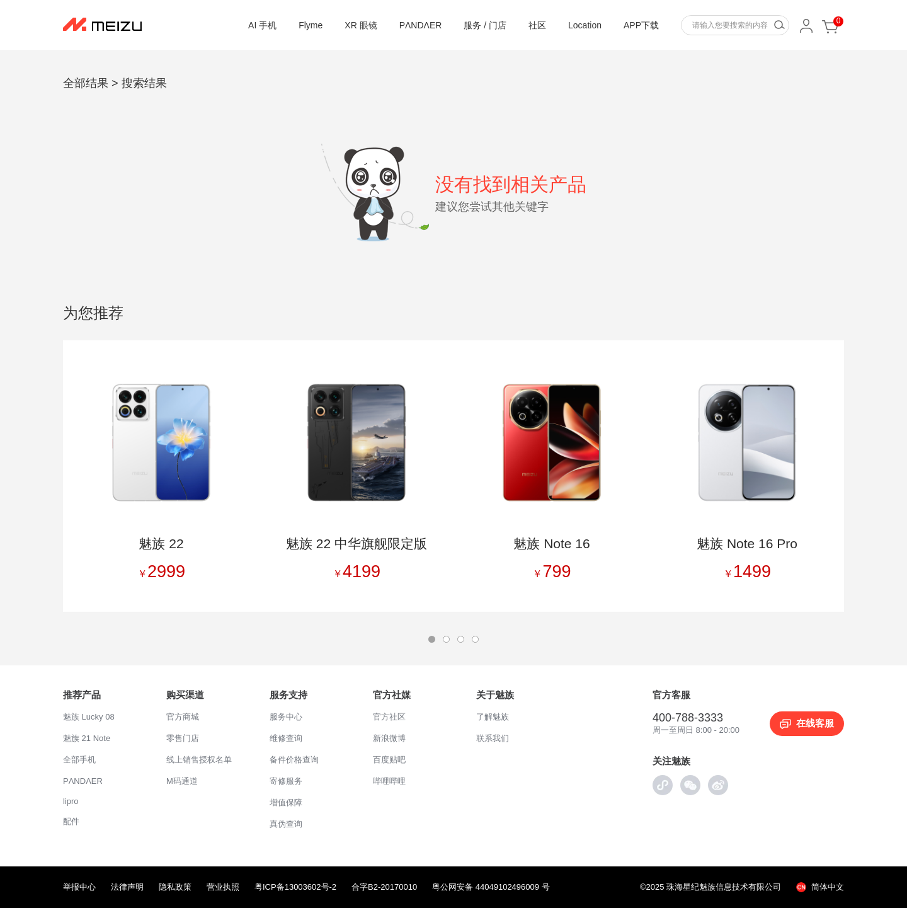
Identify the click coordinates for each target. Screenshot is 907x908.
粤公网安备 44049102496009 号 (490, 887)
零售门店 (182, 738)
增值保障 (286, 802)
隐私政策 (175, 887)
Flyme (310, 25)
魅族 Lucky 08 (89, 716)
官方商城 (182, 716)
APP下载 (641, 25)
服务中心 (286, 716)
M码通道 (182, 781)
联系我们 (492, 738)
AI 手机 (262, 25)
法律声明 (127, 887)
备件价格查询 (294, 759)
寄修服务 (286, 781)
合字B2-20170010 (384, 887)
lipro (71, 801)
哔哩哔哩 (389, 781)
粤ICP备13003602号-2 (295, 887)
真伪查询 (286, 824)
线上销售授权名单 (199, 759)
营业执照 (223, 887)
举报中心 (79, 887)
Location (585, 25)
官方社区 (389, 716)
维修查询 (286, 738)
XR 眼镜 (361, 25)
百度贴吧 (389, 759)
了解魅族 (492, 716)
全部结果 (85, 83)
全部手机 (79, 759)
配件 (71, 821)
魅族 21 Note (86, 738)
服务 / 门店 (485, 25)
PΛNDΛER (420, 25)
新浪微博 (389, 738)
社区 (537, 25)
